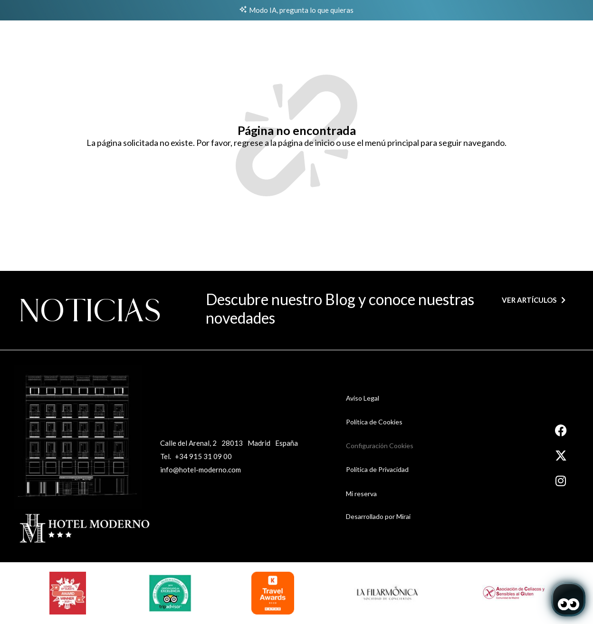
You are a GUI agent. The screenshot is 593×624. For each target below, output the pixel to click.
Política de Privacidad (377, 469)
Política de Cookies (374, 422)
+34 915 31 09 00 (203, 456)
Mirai (403, 516)
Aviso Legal (362, 398)
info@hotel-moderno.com (200, 469)
